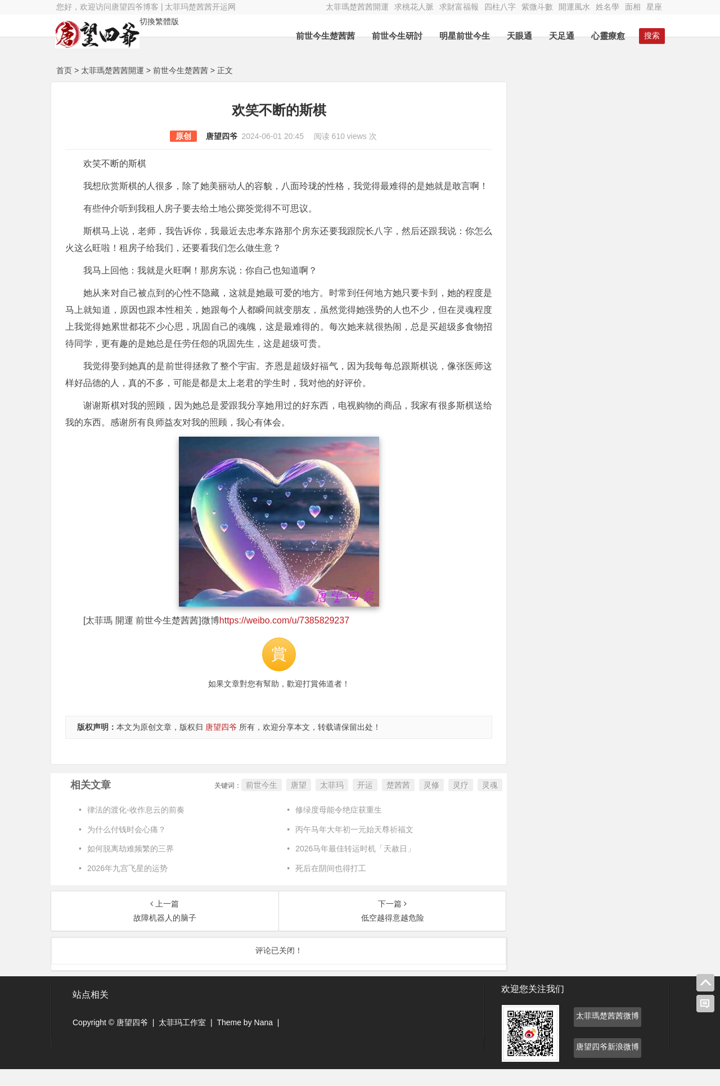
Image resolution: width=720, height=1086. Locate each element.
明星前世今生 (463, 36)
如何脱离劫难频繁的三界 (130, 865)
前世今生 (255, 801)
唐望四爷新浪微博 (607, 1063)
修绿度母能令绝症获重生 (335, 826)
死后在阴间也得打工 (327, 885)
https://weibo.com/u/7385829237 (284, 637)
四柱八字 (500, 6)
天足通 (560, 36)
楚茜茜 (392, 801)
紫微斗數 (537, 6)
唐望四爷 (218, 136)
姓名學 (607, 6)
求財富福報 (459, 6)
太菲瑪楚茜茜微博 (607, 1032)
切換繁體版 (160, 21)
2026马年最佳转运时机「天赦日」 (352, 865)
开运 (359, 801)
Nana (263, 1039)
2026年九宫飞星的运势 (127, 885)
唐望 (292, 801)
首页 (64, 70)
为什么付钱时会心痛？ (126, 846)
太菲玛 (326, 801)
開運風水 (574, 6)
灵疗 (454, 801)
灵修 (425, 801)
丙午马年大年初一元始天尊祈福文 (351, 846)
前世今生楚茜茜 (324, 36)
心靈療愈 (607, 36)
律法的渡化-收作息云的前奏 (135, 826)
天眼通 (518, 36)
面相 (633, 6)
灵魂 (484, 801)
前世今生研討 (396, 36)
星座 (654, 6)
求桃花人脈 (414, 6)
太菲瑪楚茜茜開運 (357, 6)
